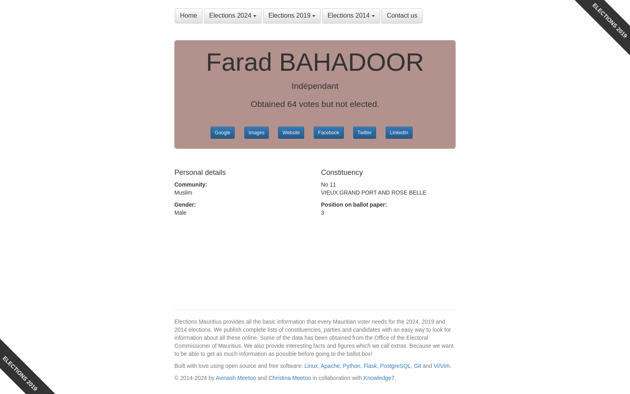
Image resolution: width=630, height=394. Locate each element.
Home (188, 15)
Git (417, 366)
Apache (330, 366)
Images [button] (256, 132)
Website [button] (291, 132)
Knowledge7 (379, 378)
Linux (311, 366)
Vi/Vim (442, 366)
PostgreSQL (395, 366)
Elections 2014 (350, 15)
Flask (370, 366)
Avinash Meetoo (236, 378)
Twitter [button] (365, 132)
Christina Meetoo (289, 378)
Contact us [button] (402, 15)
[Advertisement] (238, 257)
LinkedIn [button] (399, 132)
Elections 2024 (232, 15)
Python (352, 366)
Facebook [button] (329, 132)
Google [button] (223, 132)
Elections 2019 (291, 15)
